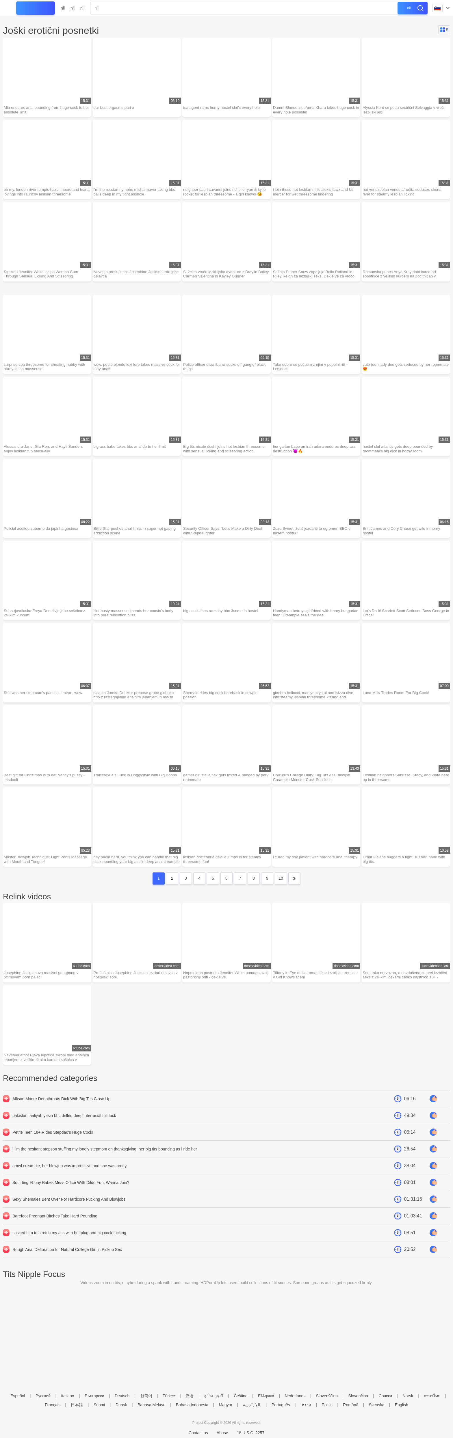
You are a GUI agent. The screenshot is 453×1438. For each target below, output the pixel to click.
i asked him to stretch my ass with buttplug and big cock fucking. (69, 1243)
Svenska (377, 1404)
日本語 (77, 1404)
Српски (385, 1396)
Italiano (67, 1396)
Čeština (240, 1396)
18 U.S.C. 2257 (250, 1432)
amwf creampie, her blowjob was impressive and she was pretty (69, 1176)
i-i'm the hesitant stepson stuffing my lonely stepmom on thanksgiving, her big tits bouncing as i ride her (104, 1159)
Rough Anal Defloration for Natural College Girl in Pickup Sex (67, 1260)
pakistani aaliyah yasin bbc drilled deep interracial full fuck (64, 1126)
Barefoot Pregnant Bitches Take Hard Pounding (54, 1226)
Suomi (99, 1404)
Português (281, 1404)
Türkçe (169, 1396)
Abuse (222, 1432)
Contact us (198, 1432)
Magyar (225, 1404)
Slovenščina (327, 1396)
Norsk (407, 1396)
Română (350, 1404)
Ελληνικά (266, 1396)
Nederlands (295, 1396)
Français (52, 1404)
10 (281, 887)
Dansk (121, 1404)
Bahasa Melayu (152, 1404)
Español (17, 1396)
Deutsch (122, 1396)
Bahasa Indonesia (192, 1404)
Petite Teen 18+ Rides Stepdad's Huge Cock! (52, 1142)
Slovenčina (358, 1396)
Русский (43, 1396)
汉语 (189, 1396)
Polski (327, 1404)
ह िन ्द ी (213, 1396)
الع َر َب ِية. (252, 1404)
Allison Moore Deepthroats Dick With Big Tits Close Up (61, 1109)
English (401, 1404)
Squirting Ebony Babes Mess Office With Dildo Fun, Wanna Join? (70, 1193)
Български (94, 1396)
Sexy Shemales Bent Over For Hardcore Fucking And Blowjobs (68, 1209)
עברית (305, 1404)
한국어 (146, 1396)
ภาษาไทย (432, 1396)
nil (63, 8)
